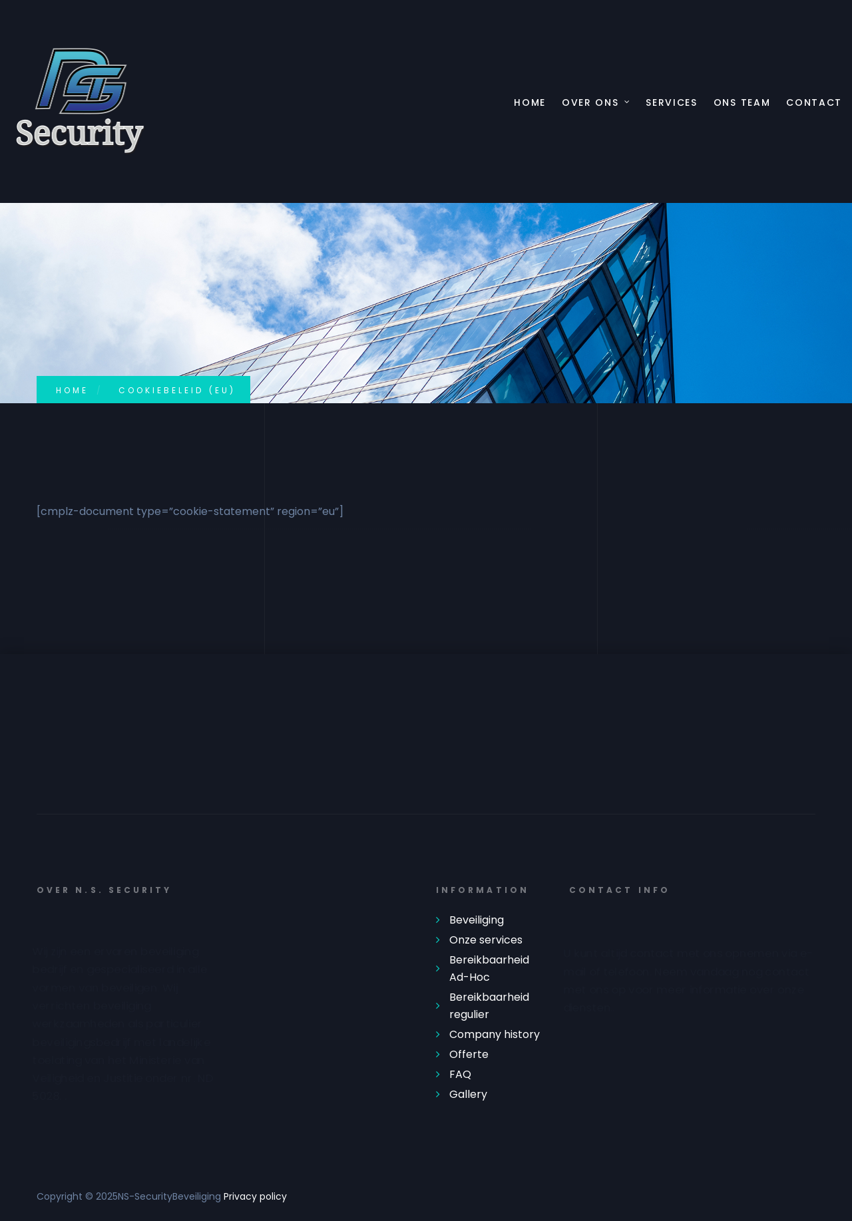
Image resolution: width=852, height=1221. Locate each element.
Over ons (590, 102)
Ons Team (742, 102)
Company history (494, 1034)
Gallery (468, 1094)
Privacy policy (255, 1196)
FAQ (460, 1074)
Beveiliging (476, 920)
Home (530, 102)
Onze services (486, 940)
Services (671, 102)
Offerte (469, 1054)
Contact (814, 102)
